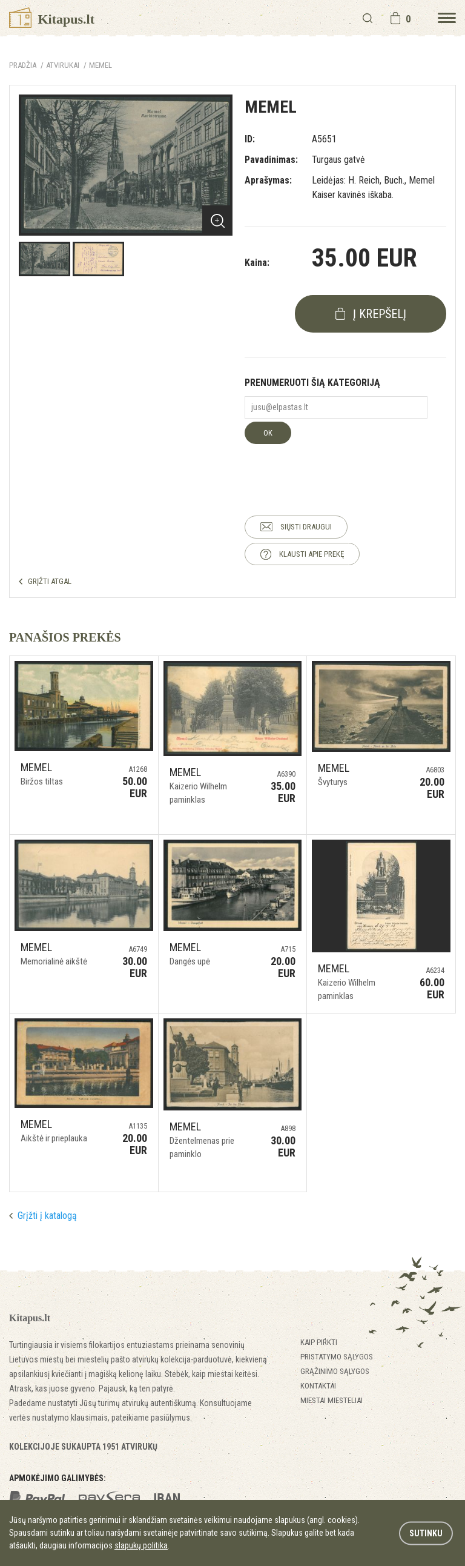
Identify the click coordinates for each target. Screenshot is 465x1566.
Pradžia (22, 65)
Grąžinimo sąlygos (334, 1371)
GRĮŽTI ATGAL (49, 581)
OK (267, 432)
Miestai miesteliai (331, 1400)
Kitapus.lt (51, 19)
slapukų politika (141, 1545)
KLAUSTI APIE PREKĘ (311, 554)
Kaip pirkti (318, 1342)
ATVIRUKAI (62, 65)
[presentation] (337, 467)
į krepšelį (379, 314)
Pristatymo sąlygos (336, 1356)
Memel (100, 65)
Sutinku (426, 1533)
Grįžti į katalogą (47, 1215)
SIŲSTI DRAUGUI (306, 526)
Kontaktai (318, 1385)
